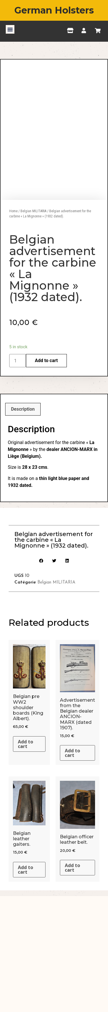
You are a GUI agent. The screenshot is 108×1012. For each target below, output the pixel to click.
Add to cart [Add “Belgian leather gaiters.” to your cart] (25, 923)
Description (23, 463)
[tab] (23, 463)
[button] (10, 29)
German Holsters (54, 10)
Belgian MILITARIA (33, 265)
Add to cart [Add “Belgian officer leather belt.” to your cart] (72, 921)
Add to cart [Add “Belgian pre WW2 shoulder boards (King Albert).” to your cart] (25, 797)
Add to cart (46, 414)
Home (13, 265)
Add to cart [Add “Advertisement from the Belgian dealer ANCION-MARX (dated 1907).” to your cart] (72, 806)
